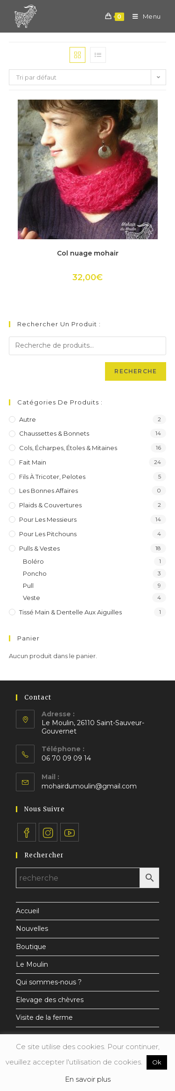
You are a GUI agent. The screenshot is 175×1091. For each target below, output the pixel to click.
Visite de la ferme (44, 1017)
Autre (27, 419)
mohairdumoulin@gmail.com (89, 786)
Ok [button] (156, 1062)
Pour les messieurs (48, 519)
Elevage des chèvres (50, 1000)
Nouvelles (32, 928)
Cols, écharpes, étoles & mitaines (68, 447)
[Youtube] (69, 832)
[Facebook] (26, 832)
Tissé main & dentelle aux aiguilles (70, 612)
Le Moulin (32, 964)
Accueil (27, 911)
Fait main (32, 462)
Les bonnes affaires (48, 490)
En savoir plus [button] (88, 1079)
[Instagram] (48, 832)
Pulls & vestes (39, 548)
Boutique (31, 947)
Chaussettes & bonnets (54, 433)
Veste (31, 597)
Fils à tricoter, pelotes (52, 476)
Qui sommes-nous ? (49, 982)
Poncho (35, 573)
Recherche (135, 371)
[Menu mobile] (143, 16)
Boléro (33, 561)
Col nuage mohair (88, 253)
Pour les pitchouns (48, 534)
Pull (28, 585)
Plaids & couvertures (50, 505)
